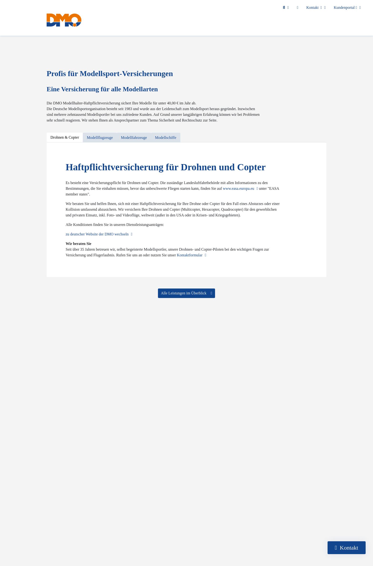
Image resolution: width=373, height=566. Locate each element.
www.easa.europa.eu (238, 188)
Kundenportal (345, 7)
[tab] (65, 137)
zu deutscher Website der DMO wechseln (97, 234)
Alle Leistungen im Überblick (184, 293)
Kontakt (314, 7)
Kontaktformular (189, 255)
